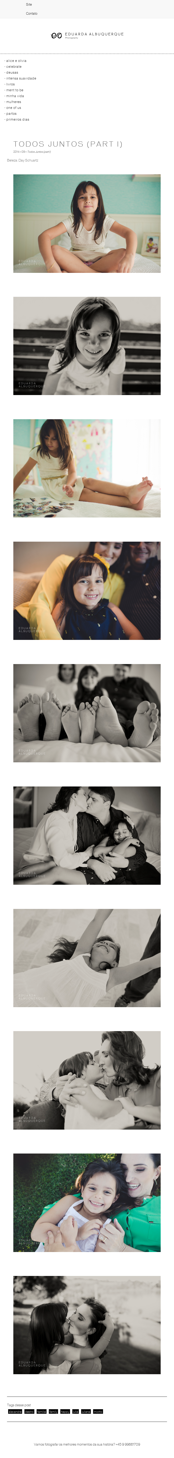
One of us (13, 108)
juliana (86, 1412)
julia (75, 1412)
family (53, 1412)
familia (41, 1412)
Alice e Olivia (16, 61)
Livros (10, 84)
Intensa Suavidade (21, 78)
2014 (16, 151)
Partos (11, 113)
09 (23, 151)
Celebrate (14, 66)
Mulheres (13, 102)
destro (29, 1412)
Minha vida (15, 96)
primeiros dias (17, 119)
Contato (31, 13)
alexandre (15, 1412)
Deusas (12, 72)
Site (29, 4)
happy (65, 1412)
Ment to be (15, 90)
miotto (98, 1412)
